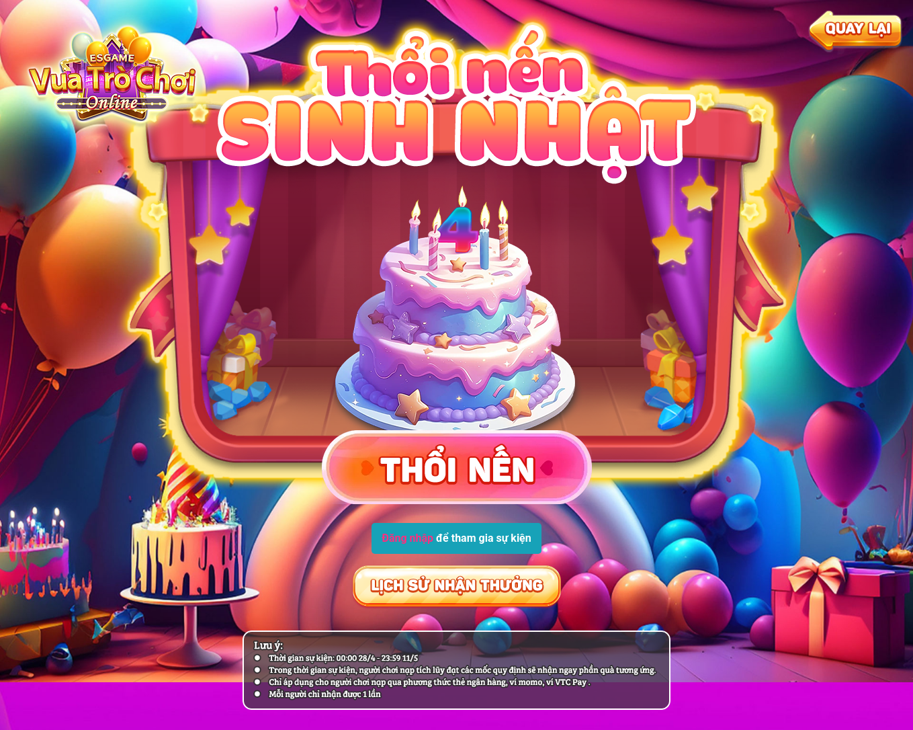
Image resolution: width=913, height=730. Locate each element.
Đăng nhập (407, 538)
